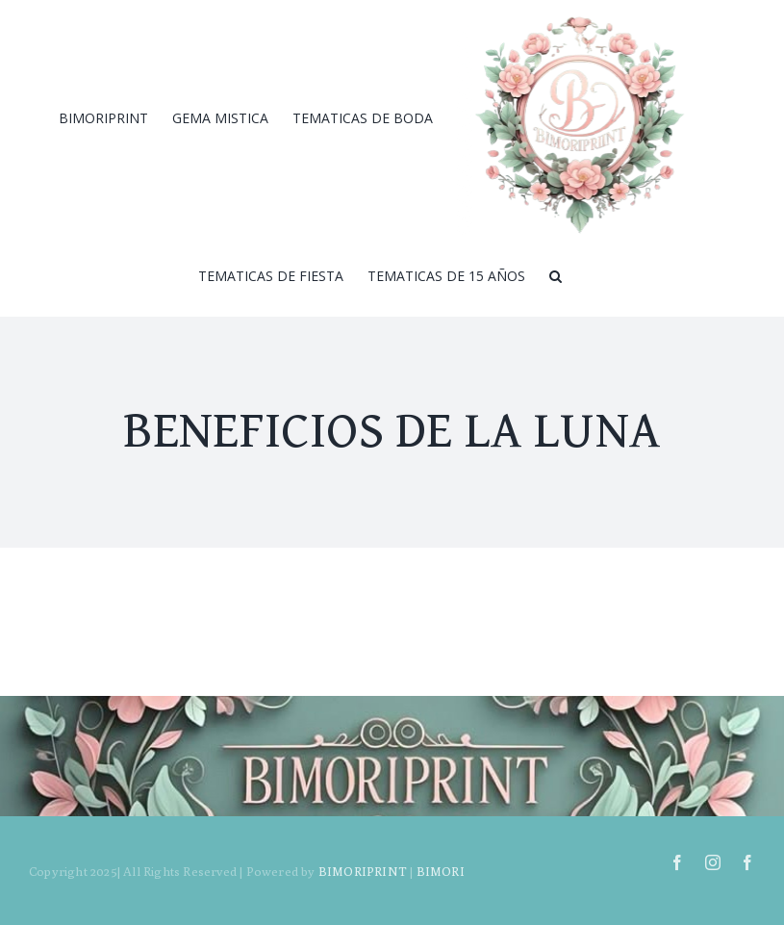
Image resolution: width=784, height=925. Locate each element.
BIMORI (441, 871)
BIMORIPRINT (362, 871)
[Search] (555, 276)
